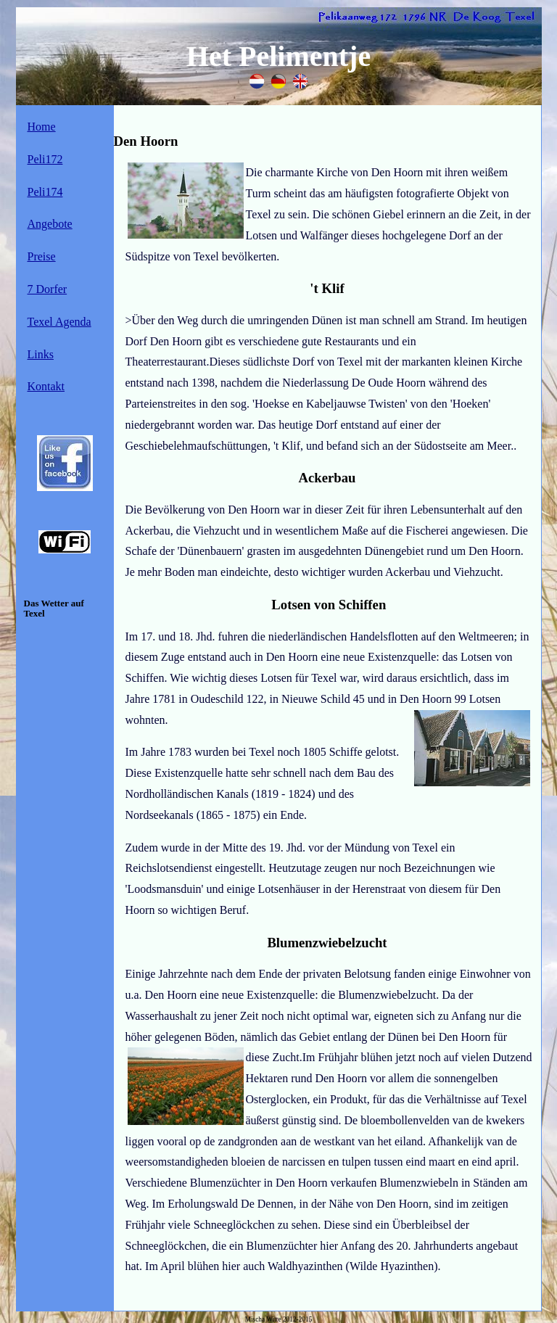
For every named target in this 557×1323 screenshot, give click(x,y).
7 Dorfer (47, 289)
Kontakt (46, 386)
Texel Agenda (59, 322)
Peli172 (45, 159)
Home (42, 126)
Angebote (50, 224)
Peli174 (45, 192)
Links (41, 354)
